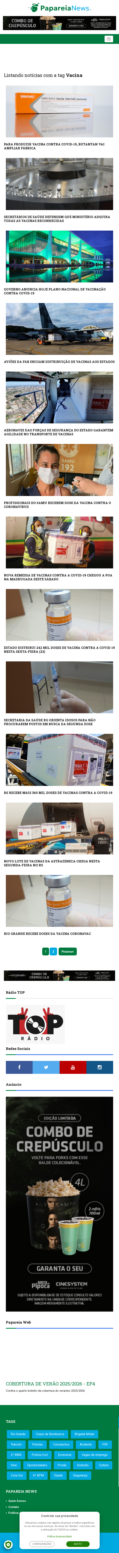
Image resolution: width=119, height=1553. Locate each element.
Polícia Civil (40, 1455)
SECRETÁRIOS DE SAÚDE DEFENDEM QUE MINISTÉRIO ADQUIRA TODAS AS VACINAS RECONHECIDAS (57, 219)
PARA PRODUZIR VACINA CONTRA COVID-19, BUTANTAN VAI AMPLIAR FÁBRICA (54, 146)
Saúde (58, 1475)
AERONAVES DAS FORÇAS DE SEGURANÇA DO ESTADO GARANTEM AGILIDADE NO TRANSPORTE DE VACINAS (58, 432)
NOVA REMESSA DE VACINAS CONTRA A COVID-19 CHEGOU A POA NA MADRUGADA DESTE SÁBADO (58, 577)
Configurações (41, 1544)
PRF (105, 1444)
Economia (64, 1455)
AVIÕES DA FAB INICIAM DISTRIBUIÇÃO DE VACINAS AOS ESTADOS (59, 362)
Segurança (80, 1475)
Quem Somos (17, 1500)
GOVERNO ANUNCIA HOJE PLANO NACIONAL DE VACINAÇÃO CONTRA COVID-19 (55, 291)
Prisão (62, 1465)
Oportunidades (37, 1465)
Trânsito (16, 1444)
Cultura (103, 1465)
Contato (13, 1507)
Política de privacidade (59, 1536)
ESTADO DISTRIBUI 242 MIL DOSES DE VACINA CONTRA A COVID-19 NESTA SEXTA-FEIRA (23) (59, 650)
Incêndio (83, 1465)
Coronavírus (61, 1444)
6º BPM (38, 1475)
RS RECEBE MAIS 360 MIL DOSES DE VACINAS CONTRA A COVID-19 (58, 793)
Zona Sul (17, 1475)
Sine (14, 1465)
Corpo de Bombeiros (50, 1434)
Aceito (78, 1544)
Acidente (86, 1444)
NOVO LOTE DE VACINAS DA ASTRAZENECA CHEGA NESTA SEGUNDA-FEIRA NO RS (52, 863)
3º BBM (16, 1455)
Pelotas (37, 1444)
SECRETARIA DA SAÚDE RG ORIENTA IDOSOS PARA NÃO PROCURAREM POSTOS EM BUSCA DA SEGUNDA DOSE (50, 722)
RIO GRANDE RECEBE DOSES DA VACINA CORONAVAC (47, 934)
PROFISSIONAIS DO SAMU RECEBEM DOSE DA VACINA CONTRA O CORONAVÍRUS (57, 505)
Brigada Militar (84, 1434)
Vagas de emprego (95, 1455)
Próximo (67, 951)
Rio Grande (18, 1434)
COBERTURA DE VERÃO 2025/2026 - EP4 (50, 1384)
